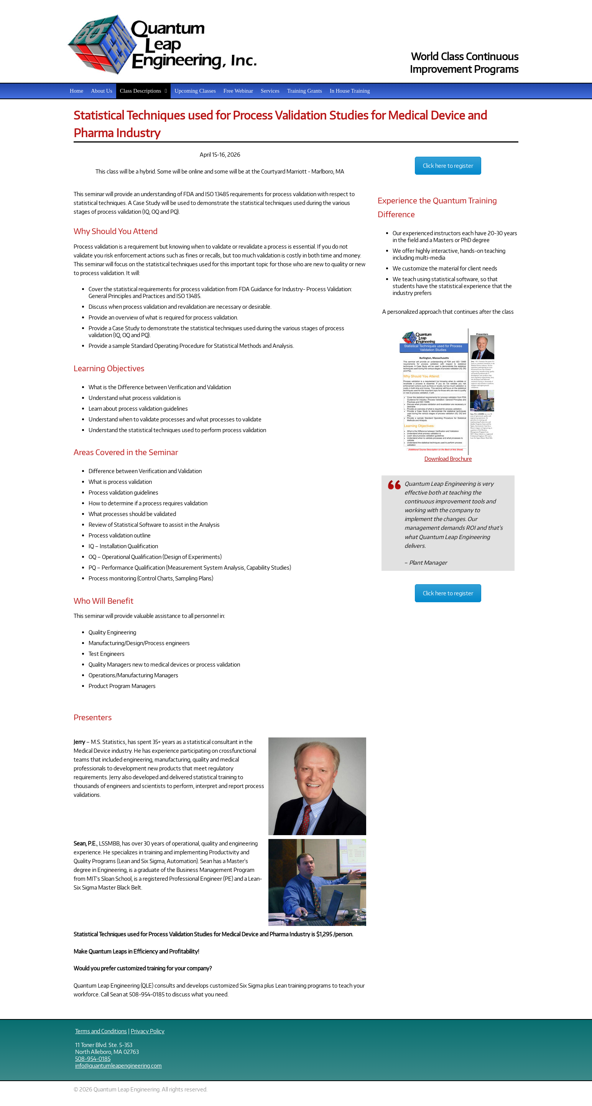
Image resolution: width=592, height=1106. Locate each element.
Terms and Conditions (101, 1030)
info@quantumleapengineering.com (118, 1065)
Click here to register (448, 165)
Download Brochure (448, 455)
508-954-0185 (92, 1058)
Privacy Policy (147, 1030)
